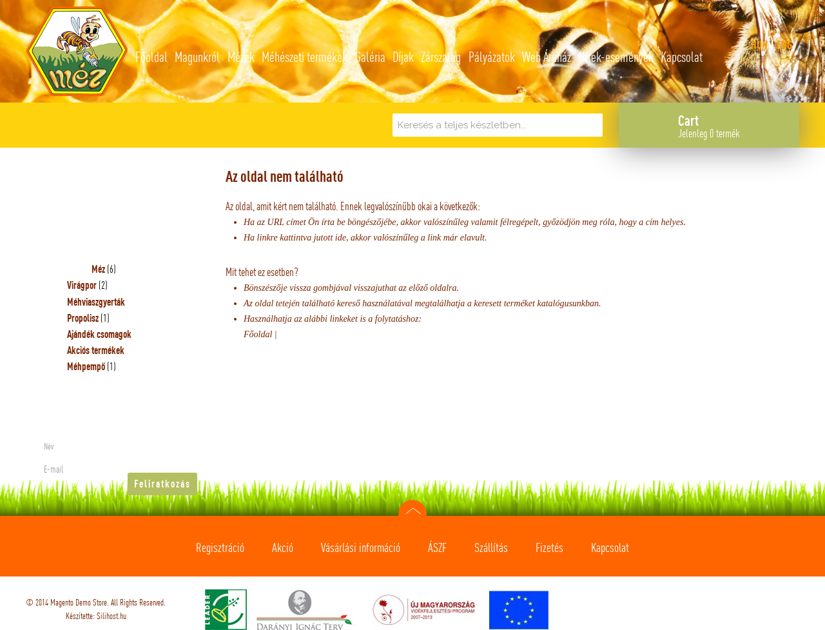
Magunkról (197, 56)
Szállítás (491, 547)
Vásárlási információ (360, 547)
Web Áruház (546, 56)
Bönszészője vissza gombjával (299, 288)
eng (784, 45)
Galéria (370, 56)
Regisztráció (220, 547)
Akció (282, 547)
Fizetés (549, 547)
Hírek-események (616, 56)
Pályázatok (492, 56)
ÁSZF (437, 547)
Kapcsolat (682, 56)
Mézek (241, 56)
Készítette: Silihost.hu (96, 616)
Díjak (403, 56)
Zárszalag (441, 56)
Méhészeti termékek (304, 56)
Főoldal (151, 56)
